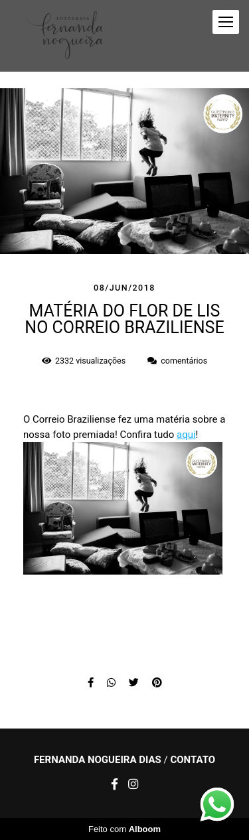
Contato (192, 760)
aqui (186, 435)
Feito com (124, 829)
